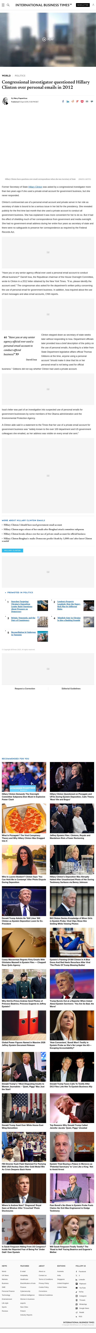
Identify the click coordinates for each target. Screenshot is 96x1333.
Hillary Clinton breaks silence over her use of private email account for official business (45, 539)
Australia (60, 1276)
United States (62, 1292)
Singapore (61, 1284)
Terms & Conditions (46, 1284)
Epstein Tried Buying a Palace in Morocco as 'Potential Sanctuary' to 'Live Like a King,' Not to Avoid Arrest (71, 1171)
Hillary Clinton (35, 191)
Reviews (5, 1316)
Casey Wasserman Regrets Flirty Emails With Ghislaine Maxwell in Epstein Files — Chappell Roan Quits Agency (24, 967)
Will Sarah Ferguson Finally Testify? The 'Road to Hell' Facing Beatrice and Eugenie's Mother (71, 1254)
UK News (5, 1280)
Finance (23, 1292)
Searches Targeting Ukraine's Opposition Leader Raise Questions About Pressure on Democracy (21, 611)
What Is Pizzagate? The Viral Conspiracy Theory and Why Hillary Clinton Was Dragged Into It (23, 843)
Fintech (23, 1316)
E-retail (23, 1276)
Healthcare (24, 1284)
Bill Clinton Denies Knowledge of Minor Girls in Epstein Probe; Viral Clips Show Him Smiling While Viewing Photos (71, 925)
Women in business (27, 1304)
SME (3, 1292)
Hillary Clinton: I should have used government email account (33, 530)
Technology (6, 1300)
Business (5, 1288)
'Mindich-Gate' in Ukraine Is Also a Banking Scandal (69, 623)
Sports (4, 1312)
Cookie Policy (44, 1292)
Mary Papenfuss (20, 98)
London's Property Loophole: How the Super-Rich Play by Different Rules (69, 610)
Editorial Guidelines (71, 693)
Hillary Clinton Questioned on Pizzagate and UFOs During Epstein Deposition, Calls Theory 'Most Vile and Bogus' (72, 801)
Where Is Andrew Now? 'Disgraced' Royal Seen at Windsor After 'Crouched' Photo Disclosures (21, 1213)
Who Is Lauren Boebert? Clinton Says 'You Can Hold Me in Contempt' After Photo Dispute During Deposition (24, 884)
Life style (5, 1308)
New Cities (24, 1312)
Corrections (43, 1296)
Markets (5, 1284)
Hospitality (24, 1280)
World (4, 1276)
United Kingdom (63, 1288)
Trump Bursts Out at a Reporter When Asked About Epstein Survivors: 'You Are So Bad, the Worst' (72, 1008)
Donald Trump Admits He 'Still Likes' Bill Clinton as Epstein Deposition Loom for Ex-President (22, 925)
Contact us (42, 1280)
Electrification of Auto (28, 1288)
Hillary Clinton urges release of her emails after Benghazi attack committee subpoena (44, 534)
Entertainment (7, 1304)
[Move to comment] (92, 101)
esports (23, 1308)
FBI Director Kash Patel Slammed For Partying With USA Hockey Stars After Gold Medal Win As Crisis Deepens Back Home (24, 1171)
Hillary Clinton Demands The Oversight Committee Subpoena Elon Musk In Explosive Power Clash (23, 801)
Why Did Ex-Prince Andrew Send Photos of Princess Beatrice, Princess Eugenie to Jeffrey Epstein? (24, 1008)
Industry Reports (26, 1320)
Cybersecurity (25, 1296)
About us (42, 1276)
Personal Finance (8, 1296)
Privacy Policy (44, 1288)
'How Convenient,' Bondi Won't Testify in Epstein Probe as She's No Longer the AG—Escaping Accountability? (71, 1050)
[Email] (87, 101)
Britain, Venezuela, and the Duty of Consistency (23, 623)
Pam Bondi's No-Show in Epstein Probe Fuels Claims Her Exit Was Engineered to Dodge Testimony (71, 1213)
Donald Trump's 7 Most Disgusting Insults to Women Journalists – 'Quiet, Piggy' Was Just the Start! (23, 1091)
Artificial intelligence (27, 1300)
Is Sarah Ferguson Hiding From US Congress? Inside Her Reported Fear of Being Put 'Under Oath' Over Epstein (24, 1254)
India (59, 1280)
